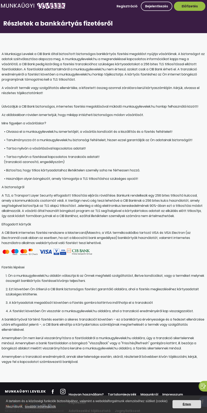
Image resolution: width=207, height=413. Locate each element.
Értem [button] (187, 404)
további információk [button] (40, 406)
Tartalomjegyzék (122, 394)
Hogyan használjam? (86, 394)
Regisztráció (127, 6)
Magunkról (149, 394)
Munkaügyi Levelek (25, 391)
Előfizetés (190, 6)
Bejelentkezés (156, 6)
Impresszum (172, 394)
